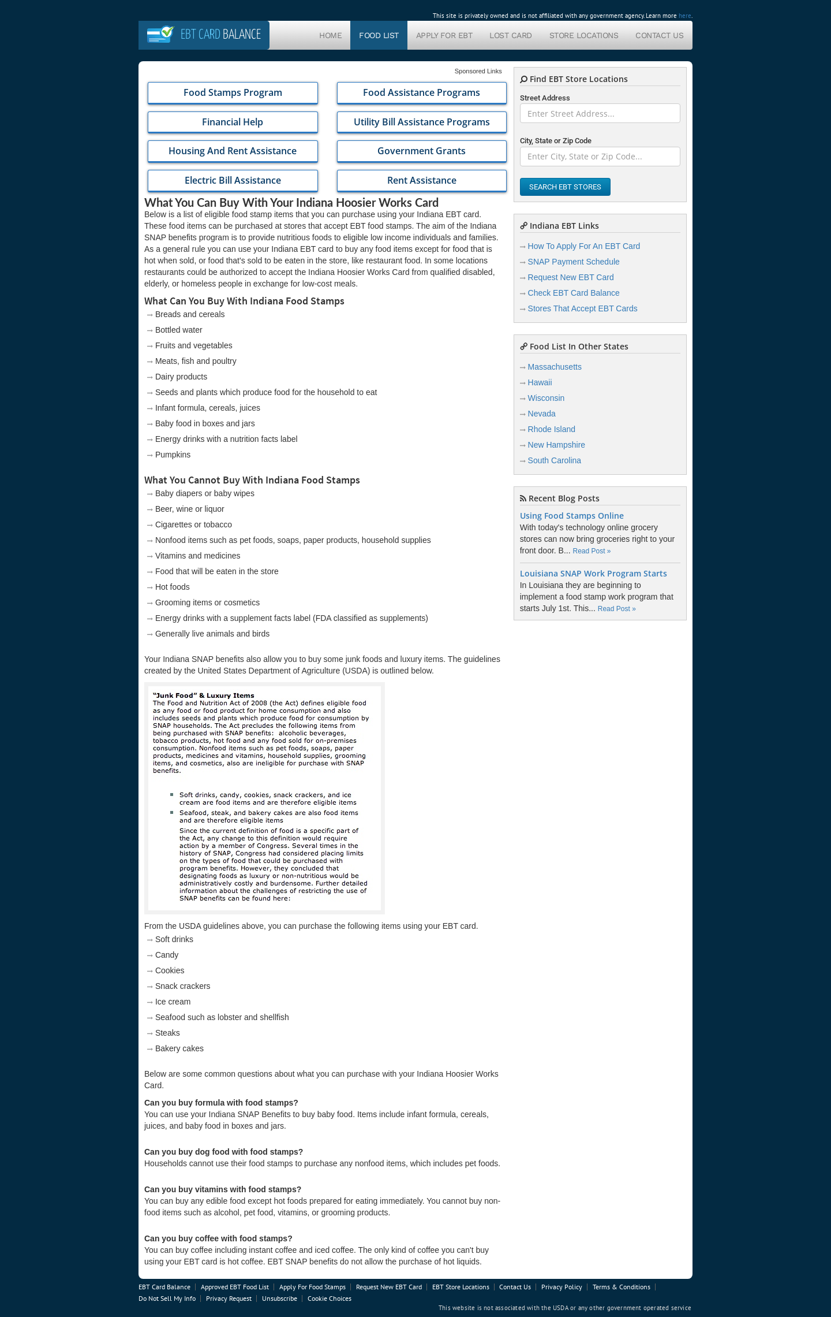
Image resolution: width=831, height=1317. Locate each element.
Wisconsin (546, 398)
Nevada (542, 413)
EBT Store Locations (460, 1286)
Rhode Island (552, 429)
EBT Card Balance (164, 1286)
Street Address (545, 98)
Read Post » (591, 551)
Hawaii (540, 382)
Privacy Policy (561, 1286)
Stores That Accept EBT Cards (583, 308)
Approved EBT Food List (235, 1286)
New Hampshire (557, 444)
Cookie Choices (329, 1298)
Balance (221, 35)
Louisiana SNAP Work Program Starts (593, 573)
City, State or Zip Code (556, 140)
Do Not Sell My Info (167, 1298)
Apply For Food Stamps (312, 1286)
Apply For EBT (444, 35)
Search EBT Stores (565, 187)
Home (330, 35)
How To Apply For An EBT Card (584, 246)
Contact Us (659, 35)
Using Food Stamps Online (572, 516)
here (685, 16)
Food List (379, 35)
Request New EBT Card (571, 277)
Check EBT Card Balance (574, 292)
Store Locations (584, 35)
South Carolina (555, 460)
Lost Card (510, 35)
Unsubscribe (279, 1298)
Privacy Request (229, 1298)
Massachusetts (555, 366)
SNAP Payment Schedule (574, 261)
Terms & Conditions (621, 1286)
